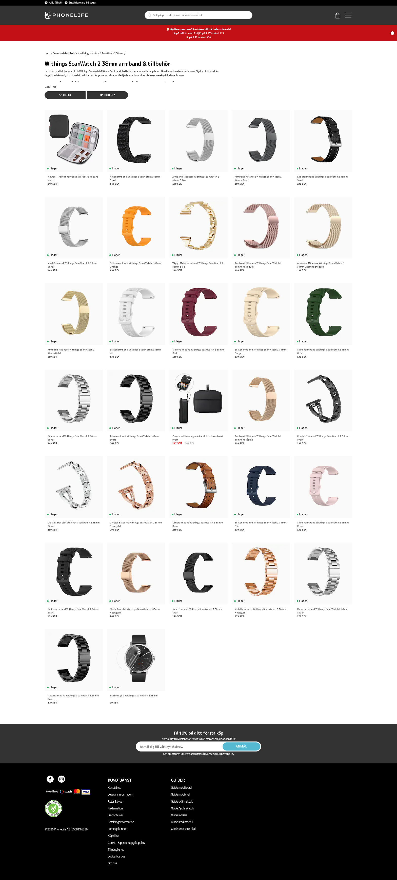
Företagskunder (117, 829)
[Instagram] (61, 780)
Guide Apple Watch (182, 808)
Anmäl (241, 746)
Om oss (112, 863)
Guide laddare (179, 815)
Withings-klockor (89, 53)
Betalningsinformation (121, 822)
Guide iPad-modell (181, 822)
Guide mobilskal (180, 794)
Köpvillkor (113, 836)
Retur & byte (115, 801)
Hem (47, 53)
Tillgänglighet (116, 849)
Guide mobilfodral (181, 787)
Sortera (107, 95)
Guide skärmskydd (182, 801)
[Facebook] (50, 780)
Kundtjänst (114, 787)
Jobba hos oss (116, 856)
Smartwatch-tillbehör (65, 53)
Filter (65, 95)
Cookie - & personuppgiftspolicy (126, 843)
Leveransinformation (120, 794)
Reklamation (115, 808)
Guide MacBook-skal (183, 829)
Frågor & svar (115, 815)
